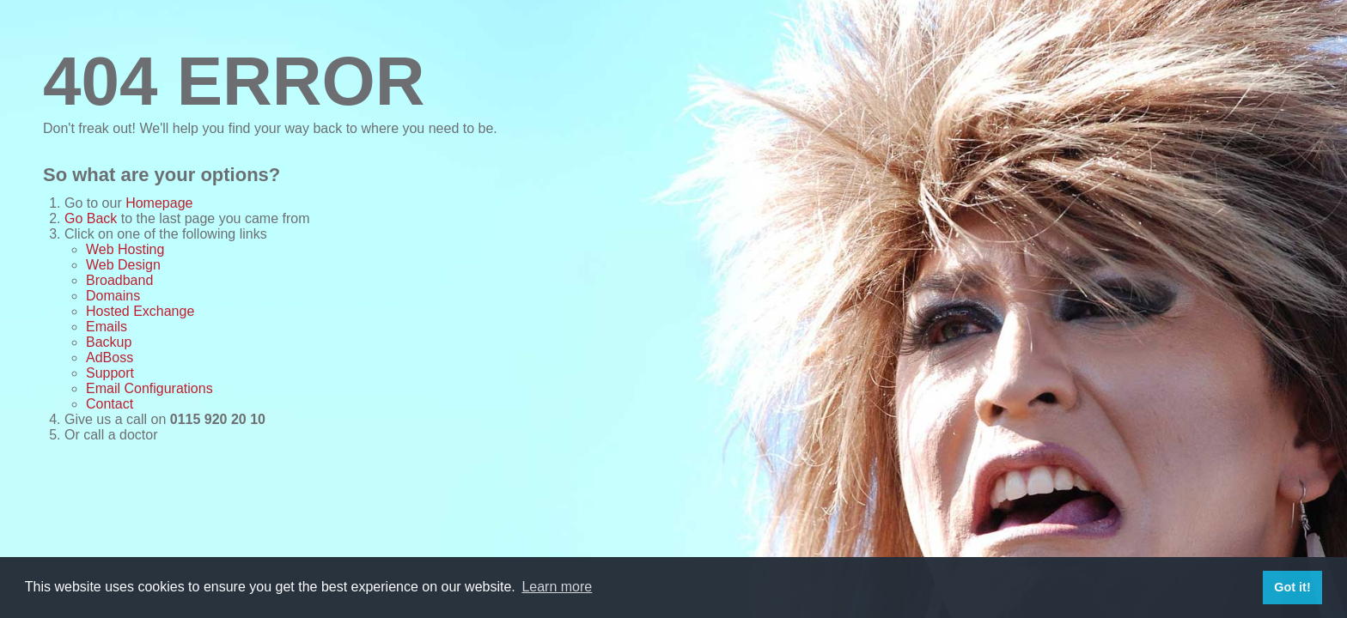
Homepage (158, 203)
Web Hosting (125, 249)
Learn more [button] (556, 586)
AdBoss (109, 357)
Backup (108, 342)
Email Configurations (149, 388)
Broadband (119, 280)
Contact (109, 404)
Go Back (90, 218)
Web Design (123, 265)
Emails (106, 326)
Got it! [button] (1292, 587)
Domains (113, 295)
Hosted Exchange (140, 311)
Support (110, 373)
